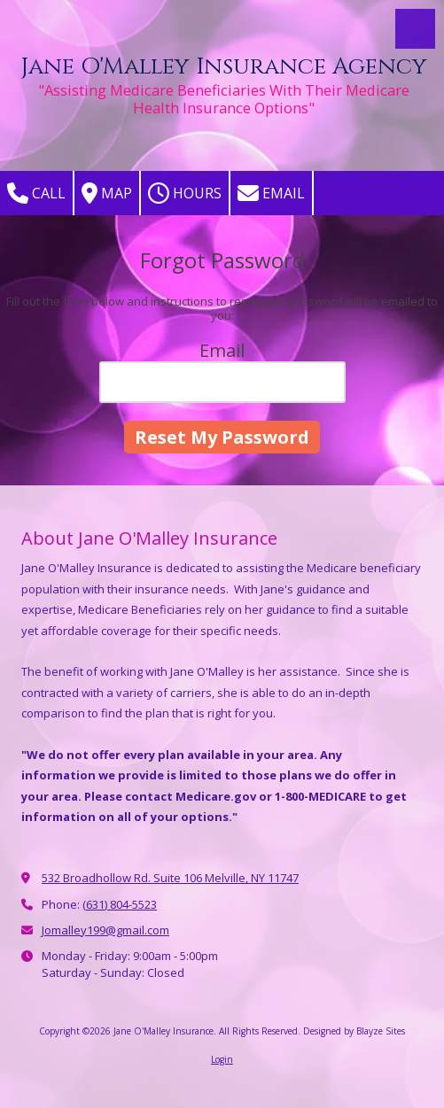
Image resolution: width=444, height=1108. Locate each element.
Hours (185, 193)
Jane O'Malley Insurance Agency (223, 66)
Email (271, 193)
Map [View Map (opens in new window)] (107, 193)
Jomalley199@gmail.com (105, 930)
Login (222, 1059)
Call (36, 193)
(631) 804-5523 (119, 904)
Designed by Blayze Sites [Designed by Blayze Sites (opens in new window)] (354, 1031)
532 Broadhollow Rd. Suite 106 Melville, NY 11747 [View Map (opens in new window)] (170, 878)
